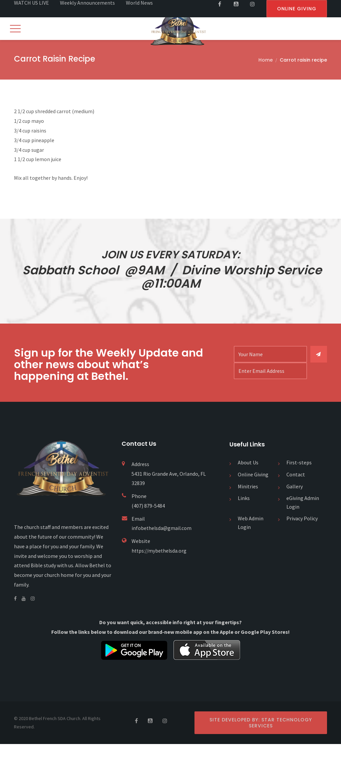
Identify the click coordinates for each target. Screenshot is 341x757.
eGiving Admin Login (302, 515)
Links (244, 511)
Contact (295, 487)
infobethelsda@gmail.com (162, 541)
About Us (248, 475)
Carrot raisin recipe (303, 60)
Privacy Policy (302, 531)
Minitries (248, 499)
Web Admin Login (250, 535)
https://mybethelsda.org (160, 563)
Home (265, 60)
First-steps (299, 475)
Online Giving (253, 487)
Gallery (294, 499)
